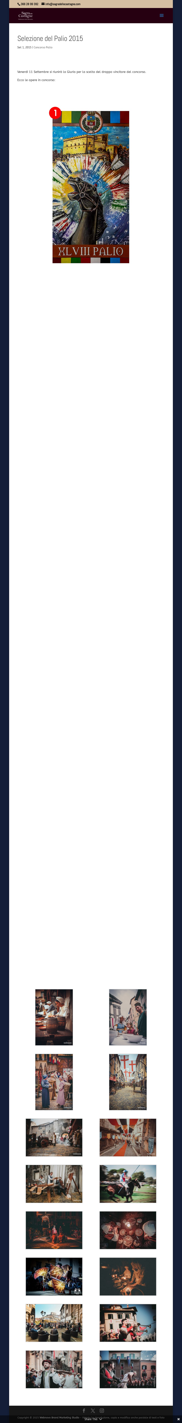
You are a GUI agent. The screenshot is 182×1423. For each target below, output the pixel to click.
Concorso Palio (43, 47)
